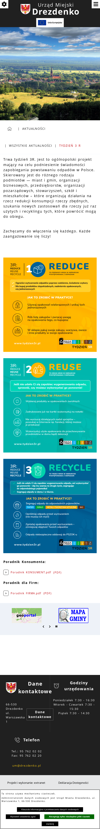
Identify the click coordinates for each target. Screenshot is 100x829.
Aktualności (34, 129)
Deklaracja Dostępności (73, 783)
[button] (43, 626)
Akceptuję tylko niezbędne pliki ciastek (69, 816)
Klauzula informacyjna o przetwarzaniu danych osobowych (50, 809)
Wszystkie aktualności (30, 146)
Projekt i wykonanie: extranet (26, 783)
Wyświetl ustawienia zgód (22, 816)
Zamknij (50, 824)
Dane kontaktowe (39, 714)
